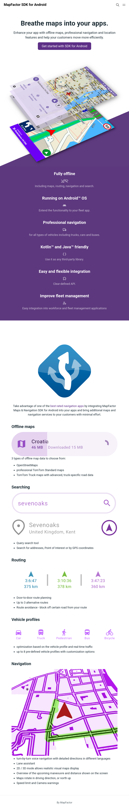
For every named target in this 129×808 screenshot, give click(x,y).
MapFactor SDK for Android (25, 5)
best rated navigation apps (67, 406)
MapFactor (66, 802)
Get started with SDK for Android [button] (64, 46)
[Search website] (118, 4)
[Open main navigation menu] (124, 4)
